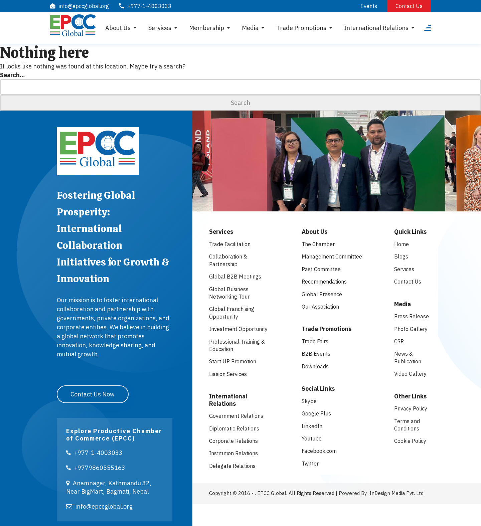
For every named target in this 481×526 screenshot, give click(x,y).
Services (404, 269)
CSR (399, 341)
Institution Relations (233, 453)
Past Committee (321, 269)
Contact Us (409, 6)
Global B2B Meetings (235, 276)
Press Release (411, 316)
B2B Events (316, 353)
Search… (12, 75)
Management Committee (332, 256)
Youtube (312, 438)
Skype (309, 401)
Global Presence (322, 294)
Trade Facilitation (230, 244)
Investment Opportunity (238, 329)
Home (401, 244)
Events (368, 6)
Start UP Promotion (232, 361)
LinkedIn (312, 426)
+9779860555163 (95, 467)
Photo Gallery (411, 329)
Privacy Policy (410, 408)
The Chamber (318, 244)
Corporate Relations (233, 440)
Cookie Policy (410, 440)
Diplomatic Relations (234, 428)
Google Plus (316, 413)
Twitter (310, 463)
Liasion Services (228, 374)
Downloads (315, 366)
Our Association (320, 306)
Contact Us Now (93, 393)
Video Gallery (410, 373)
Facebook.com (319, 451)
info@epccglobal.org (99, 506)
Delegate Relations (232, 466)
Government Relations (236, 415)
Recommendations (324, 281)
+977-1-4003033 (94, 452)
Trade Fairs (315, 341)
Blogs (401, 256)
